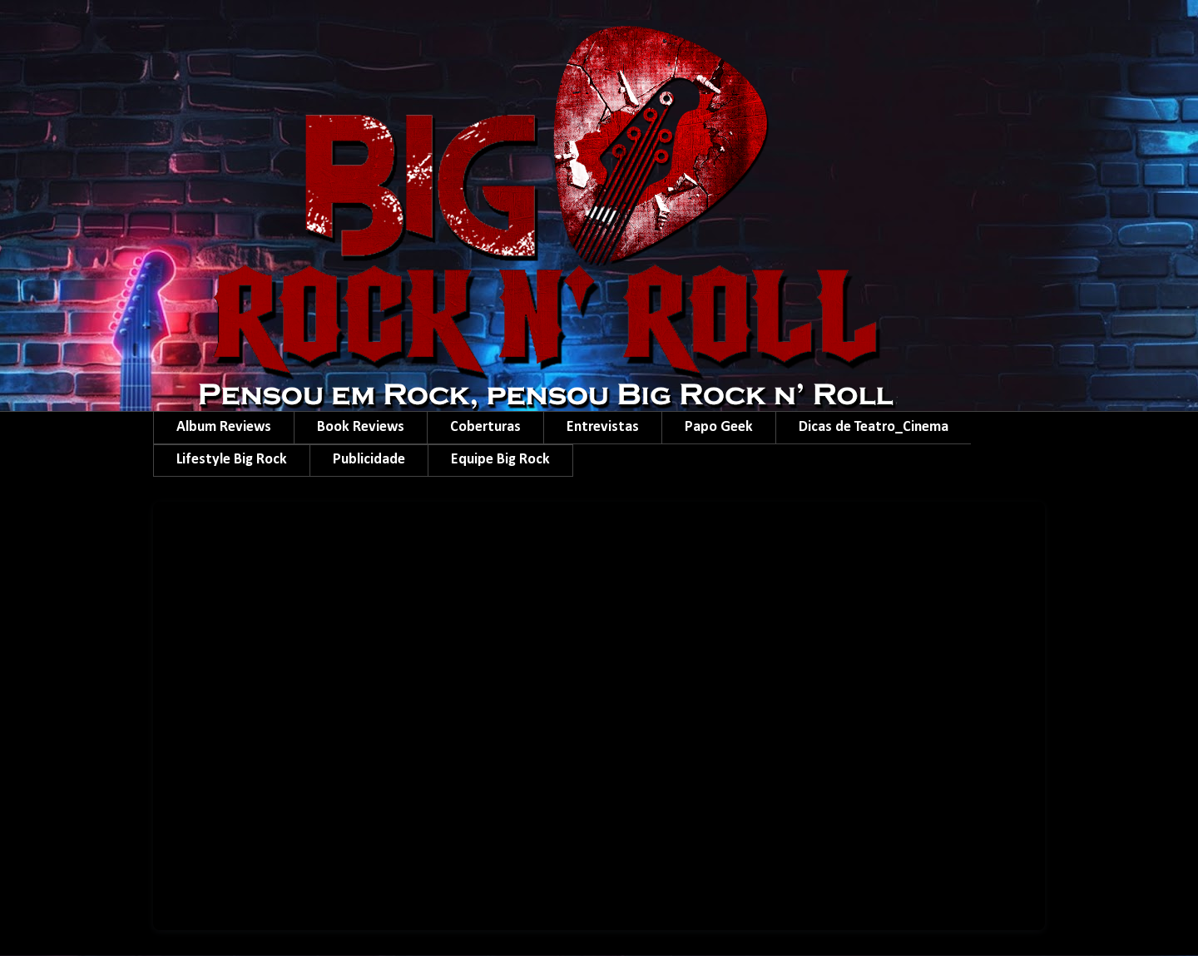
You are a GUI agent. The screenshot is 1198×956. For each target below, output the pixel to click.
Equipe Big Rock (500, 460)
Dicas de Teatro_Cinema (873, 427)
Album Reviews (223, 427)
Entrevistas (603, 427)
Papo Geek (719, 427)
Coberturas (485, 427)
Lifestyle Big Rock (231, 460)
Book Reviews (360, 427)
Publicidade (369, 460)
